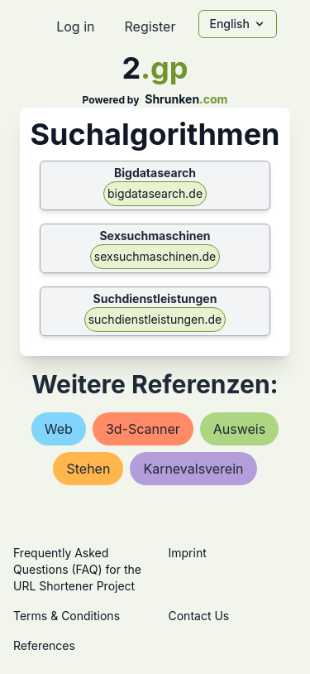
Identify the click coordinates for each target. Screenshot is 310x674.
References (44, 645)
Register (149, 26)
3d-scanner (143, 429)
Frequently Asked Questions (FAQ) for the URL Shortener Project (77, 569)
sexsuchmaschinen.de (155, 256)
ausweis (239, 429)
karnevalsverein (193, 468)
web (59, 429)
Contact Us (199, 616)
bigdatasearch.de (155, 193)
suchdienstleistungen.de (155, 319)
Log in (75, 26)
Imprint (188, 553)
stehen (88, 468)
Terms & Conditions (66, 616)
